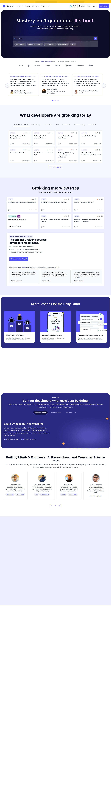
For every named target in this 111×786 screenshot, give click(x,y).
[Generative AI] (37, 613)
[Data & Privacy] (64, 661)
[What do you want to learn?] (55, 39)
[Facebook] (9, 688)
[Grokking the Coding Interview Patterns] (95, 658)
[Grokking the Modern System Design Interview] (95, 647)
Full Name (76, 540)
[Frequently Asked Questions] (40, 651)
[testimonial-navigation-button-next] (104, 85)
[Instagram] (26, 688)
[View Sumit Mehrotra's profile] (95, 490)
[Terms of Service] (64, 654)
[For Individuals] (64, 606)
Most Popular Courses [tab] (21, 124)
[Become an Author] (92, 606)
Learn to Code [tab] (92, 125)
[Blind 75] (35, 630)
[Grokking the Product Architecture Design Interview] (95, 652)
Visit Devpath (12, 376)
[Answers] (9, 654)
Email (74, 548)
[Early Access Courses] (39, 627)
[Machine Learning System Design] (95, 663)
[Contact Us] (36, 654)
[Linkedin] (13, 688)
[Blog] (8, 644)
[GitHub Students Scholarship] (41, 623)
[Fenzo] (8, 630)
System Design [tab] (35, 125)
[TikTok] (31, 688)
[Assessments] (10, 623)
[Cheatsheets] (10, 648)
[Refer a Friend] (92, 613)
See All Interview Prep (19, 259)
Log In (95, 6)
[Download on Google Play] (15, 680)
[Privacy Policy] (64, 644)
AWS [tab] (57, 125)
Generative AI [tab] (66, 125)
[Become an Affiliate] (92, 610)
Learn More (55, 510)
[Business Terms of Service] (67, 658)
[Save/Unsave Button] (28, 133)
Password (76, 557)
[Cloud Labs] (10, 613)
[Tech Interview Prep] (38, 610)
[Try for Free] (63, 610)
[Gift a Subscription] (65, 613)
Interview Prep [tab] (47, 125)
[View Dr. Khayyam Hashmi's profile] (42, 490)
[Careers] (35, 648)
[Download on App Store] (15, 675)
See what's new (55, 167)
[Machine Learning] (38, 620)
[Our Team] (36, 644)
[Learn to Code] (37, 606)
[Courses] (9, 610)
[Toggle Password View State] (100, 561)
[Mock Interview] (11, 606)
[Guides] (8, 658)
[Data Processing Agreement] (67, 665)
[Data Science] (36, 616)
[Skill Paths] (9, 616)
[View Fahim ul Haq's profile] (15, 490)
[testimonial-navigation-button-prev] (7, 85)
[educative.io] (12, 590)
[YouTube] (22, 688)
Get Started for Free (88, 567)
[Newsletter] (9, 627)
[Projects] (9, 620)
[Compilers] (9, 661)
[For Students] (63, 616)
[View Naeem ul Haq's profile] (69, 490)
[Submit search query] (95, 38)
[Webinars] (9, 651)
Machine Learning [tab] (78, 125)
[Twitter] (17, 688)
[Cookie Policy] (64, 648)
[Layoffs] (35, 634)
